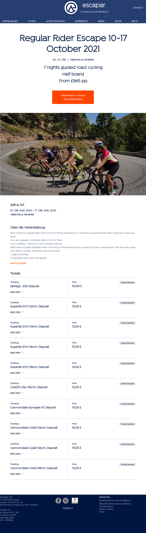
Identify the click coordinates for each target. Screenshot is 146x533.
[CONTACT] (138, 8)
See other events (73, 99)
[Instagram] (66, 501)
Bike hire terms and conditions (115, 504)
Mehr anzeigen (18, 263)
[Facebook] (58, 501)
